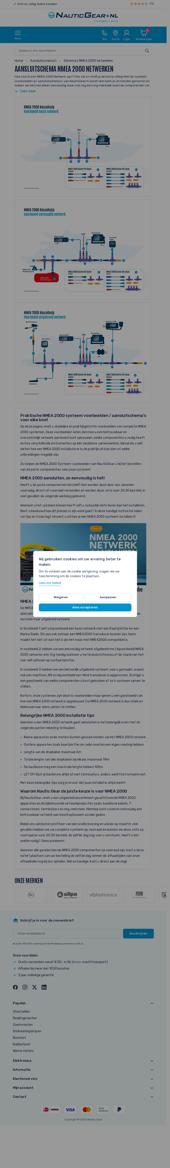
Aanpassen (108, 597)
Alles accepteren (85, 607)
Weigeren (61, 597)
